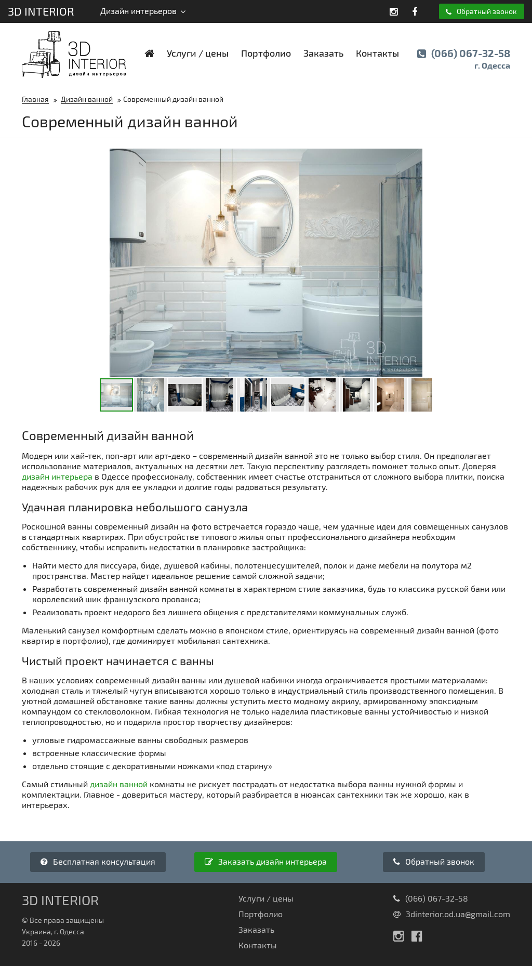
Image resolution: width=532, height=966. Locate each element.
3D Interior (41, 11)
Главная (35, 99)
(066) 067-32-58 (463, 59)
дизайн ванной (119, 784)
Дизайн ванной (87, 99)
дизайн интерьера (57, 476)
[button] (423, 158)
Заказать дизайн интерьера (266, 861)
